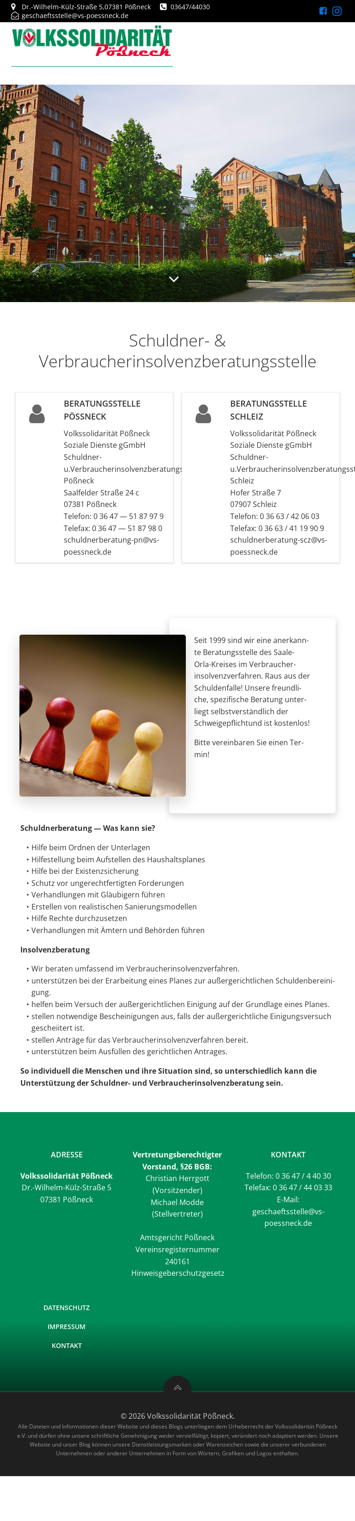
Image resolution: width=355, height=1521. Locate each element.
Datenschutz (66, 1307)
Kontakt (67, 1345)
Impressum (67, 1326)
